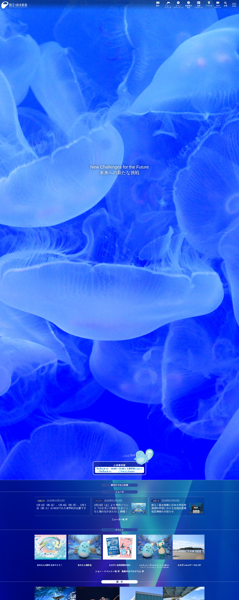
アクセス (209, 5)
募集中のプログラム (131, 571)
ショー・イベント (168, 6)
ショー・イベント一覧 (106, 571)
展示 (157, 5)
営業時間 (120, 465)
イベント (119, 529)
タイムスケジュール (178, 6)
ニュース (119, 491)
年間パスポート (199, 6)
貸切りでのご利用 (119, 485)
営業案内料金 (188, 6)
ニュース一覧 (118, 519)
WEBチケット (217, 6)
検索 (225, 5)
